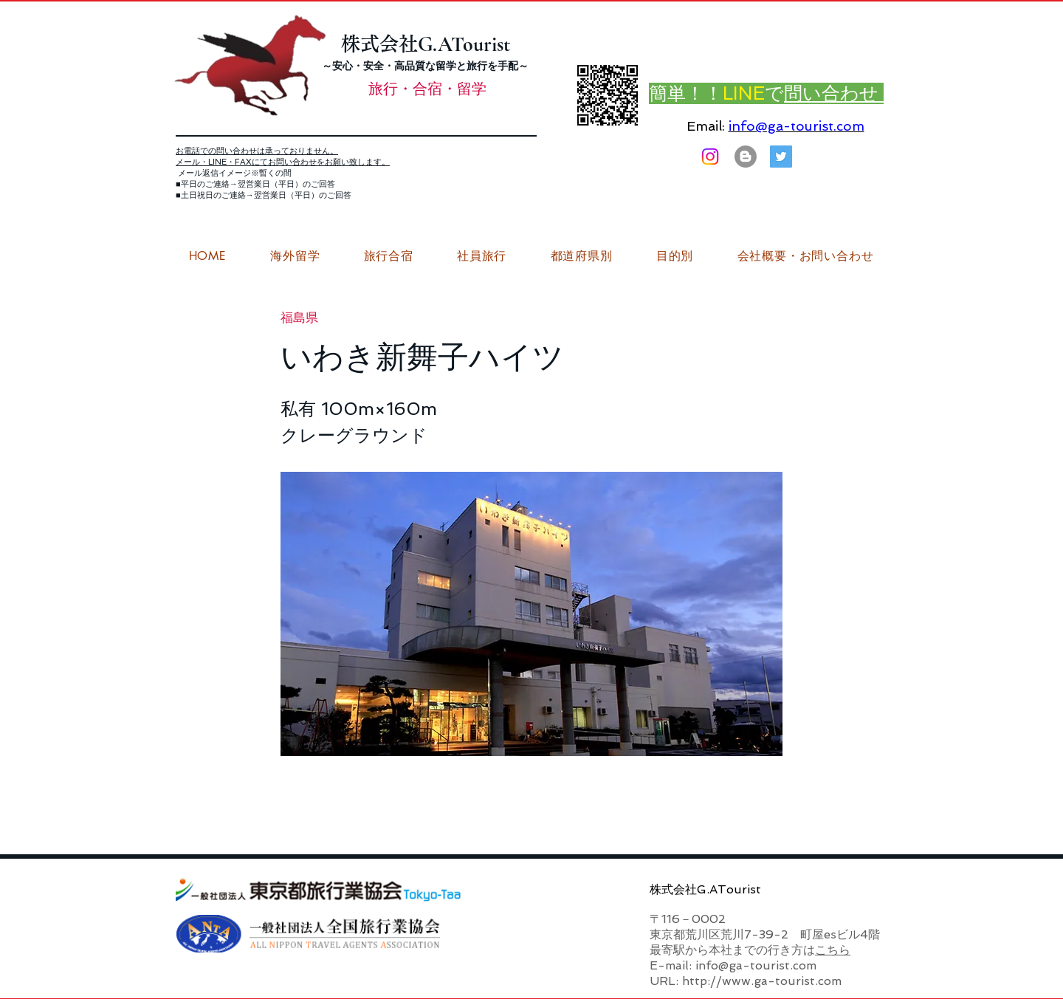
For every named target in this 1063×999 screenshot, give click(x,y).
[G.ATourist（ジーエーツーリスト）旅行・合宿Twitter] (781, 156)
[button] (805, 256)
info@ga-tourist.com (796, 126)
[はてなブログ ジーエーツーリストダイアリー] (746, 156)
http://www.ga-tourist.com (762, 981)
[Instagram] (710, 156)
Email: (706, 126)
